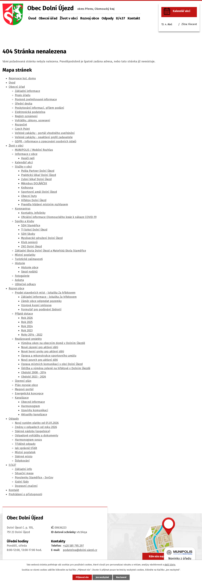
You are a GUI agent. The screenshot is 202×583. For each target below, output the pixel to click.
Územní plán (23, 381)
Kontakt (134, 18)
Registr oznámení (26, 116)
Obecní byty (29, 196)
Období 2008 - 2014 (33, 372)
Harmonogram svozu (28, 439)
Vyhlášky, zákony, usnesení (32, 120)
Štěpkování (22, 460)
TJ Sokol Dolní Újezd (34, 229)
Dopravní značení (26, 486)
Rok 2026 (27, 318)
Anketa (19, 280)
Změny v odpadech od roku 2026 (36, 427)
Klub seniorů (29, 242)
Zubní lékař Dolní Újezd (36, 179)
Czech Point (22, 129)
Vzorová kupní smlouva (36, 305)
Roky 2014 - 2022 (31, 334)
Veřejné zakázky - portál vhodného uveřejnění (45, 133)
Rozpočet (21, 124)
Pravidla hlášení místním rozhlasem (44, 204)
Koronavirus (22, 208)
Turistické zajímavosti (29, 259)
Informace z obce (26, 154)
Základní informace (27, 91)
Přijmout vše (82, 577)
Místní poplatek (25, 452)
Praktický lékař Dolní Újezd (38, 175)
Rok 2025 (27, 322)
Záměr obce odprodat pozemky (41, 301)
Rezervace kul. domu (22, 78)
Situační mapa (24, 473)
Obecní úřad (48, 18)
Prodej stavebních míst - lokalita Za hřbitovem (45, 292)
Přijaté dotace (24, 313)
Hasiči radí (28, 158)
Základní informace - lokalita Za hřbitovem (49, 297)
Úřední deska (23, 103)
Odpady (107, 18)
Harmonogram (30, 406)
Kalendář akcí (24, 162)
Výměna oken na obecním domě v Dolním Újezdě (53, 343)
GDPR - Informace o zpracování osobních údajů (45, 141)
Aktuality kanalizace (34, 414)
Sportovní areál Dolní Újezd (39, 192)
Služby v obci (23, 166)
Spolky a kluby (24, 221)
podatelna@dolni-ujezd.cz (80, 550)
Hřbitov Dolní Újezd (33, 200)
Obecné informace (33, 402)
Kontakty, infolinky (33, 213)
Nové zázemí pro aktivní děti (39, 347)
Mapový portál (24, 389)
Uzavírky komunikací (34, 410)
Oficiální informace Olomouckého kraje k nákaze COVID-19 (59, 217)
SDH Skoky (28, 234)
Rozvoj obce (89, 18)
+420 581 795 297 (73, 545)
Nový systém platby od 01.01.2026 (37, 423)
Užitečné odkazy (25, 284)
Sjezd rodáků (29, 271)
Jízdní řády (22, 481)
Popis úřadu (22, 95)
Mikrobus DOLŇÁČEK (34, 183)
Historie (20, 263)
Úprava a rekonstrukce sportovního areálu (48, 355)
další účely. (170, 564)
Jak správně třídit (26, 448)
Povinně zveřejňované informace (36, 99)
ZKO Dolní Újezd (31, 246)
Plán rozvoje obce (26, 385)
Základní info (23, 469)
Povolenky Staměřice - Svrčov (34, 477)
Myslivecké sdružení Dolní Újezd (42, 238)
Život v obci (69, 18)
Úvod (32, 18)
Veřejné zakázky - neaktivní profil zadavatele (44, 137)
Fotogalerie (22, 276)
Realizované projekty (28, 339)
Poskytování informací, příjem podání (39, 108)
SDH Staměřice (30, 225)
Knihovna (27, 187)
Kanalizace (22, 397)
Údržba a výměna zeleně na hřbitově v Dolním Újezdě (55, 368)
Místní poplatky (25, 255)
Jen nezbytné (102, 577)
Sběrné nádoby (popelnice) (32, 431)
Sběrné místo (23, 456)
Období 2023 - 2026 (33, 376)
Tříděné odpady (25, 444)
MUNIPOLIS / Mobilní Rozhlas (34, 150)
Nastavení (121, 577)
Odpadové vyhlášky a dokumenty (36, 435)
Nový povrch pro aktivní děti (39, 360)
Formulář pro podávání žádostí (41, 309)
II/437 (120, 18)
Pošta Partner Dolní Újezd (37, 171)
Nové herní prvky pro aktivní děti (42, 351)
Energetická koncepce (29, 393)
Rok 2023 (27, 330)
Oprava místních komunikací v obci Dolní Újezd (52, 364)
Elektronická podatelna (30, 112)
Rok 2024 (27, 326)
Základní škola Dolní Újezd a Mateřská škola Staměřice (50, 250)
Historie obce (29, 267)
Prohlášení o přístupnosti (25, 494)
